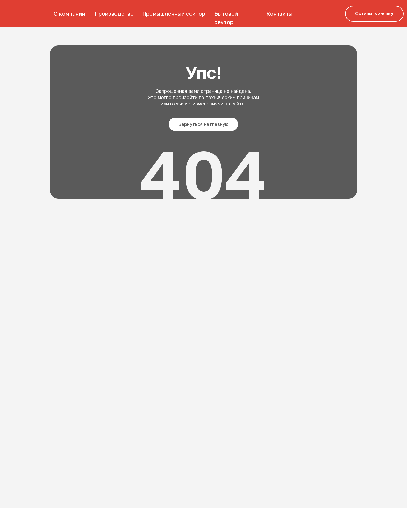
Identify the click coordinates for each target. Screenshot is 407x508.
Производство (114, 13)
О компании (69, 13)
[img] (23, 13)
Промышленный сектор (173, 13)
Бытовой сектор (226, 17)
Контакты (279, 13)
